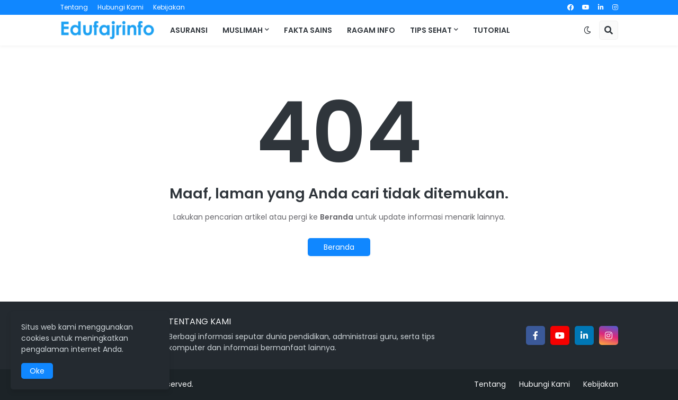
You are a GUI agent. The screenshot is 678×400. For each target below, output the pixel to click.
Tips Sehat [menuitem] (431, 30)
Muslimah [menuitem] (242, 30)
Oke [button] (37, 371)
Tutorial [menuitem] (491, 30)
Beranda (339, 247)
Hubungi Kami (120, 7)
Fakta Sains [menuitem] (308, 30)
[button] (587, 30)
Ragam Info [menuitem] (371, 30)
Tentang (74, 7)
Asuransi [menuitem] (189, 30)
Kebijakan (169, 7)
